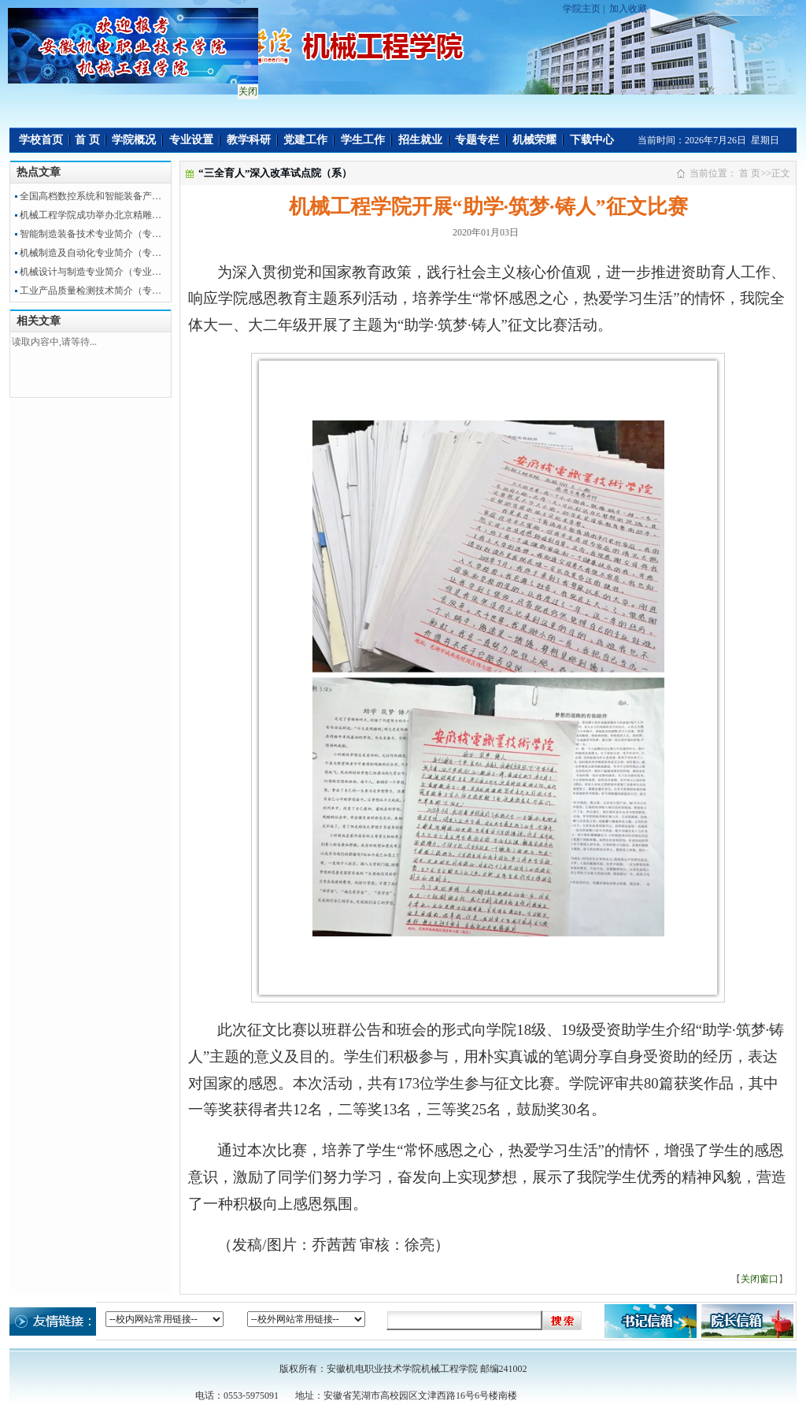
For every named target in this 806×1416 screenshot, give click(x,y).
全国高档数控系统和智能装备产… (90, 196)
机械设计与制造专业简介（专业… (90, 271)
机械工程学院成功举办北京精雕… (90, 215)
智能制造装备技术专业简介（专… (90, 233)
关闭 (245, 89)
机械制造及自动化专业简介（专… (90, 252)
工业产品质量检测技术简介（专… (90, 290)
